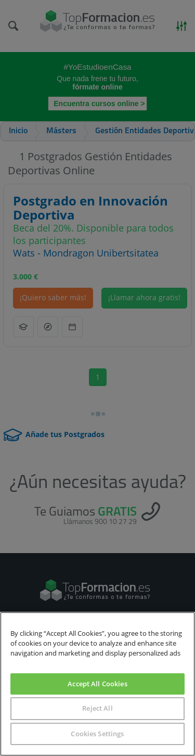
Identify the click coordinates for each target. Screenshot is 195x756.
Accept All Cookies (97, 683)
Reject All (97, 708)
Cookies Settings (97, 733)
